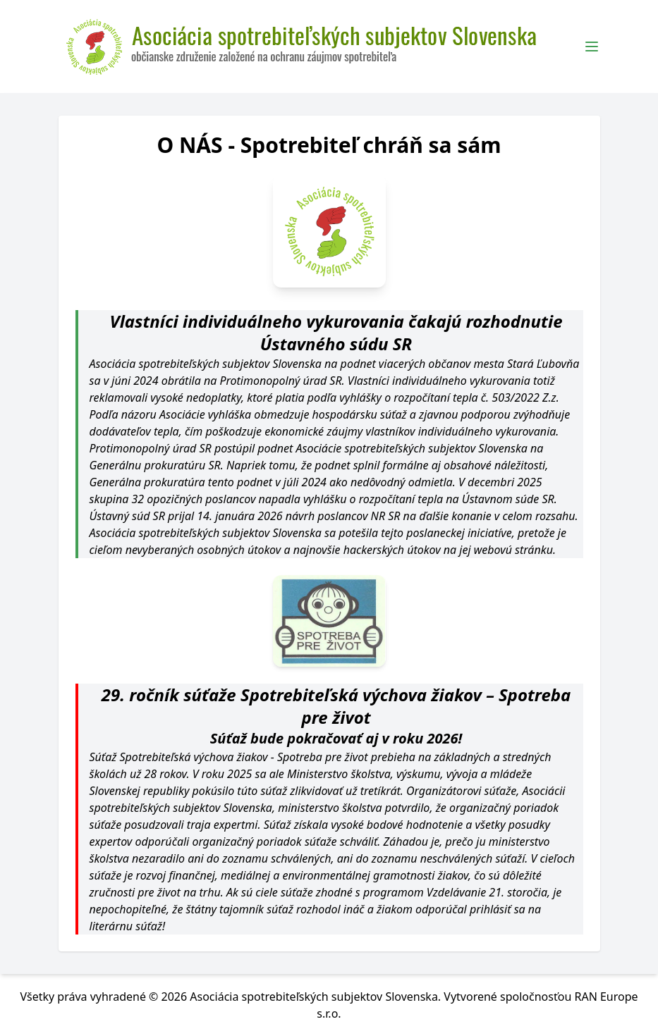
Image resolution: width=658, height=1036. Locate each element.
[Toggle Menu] (591, 46)
